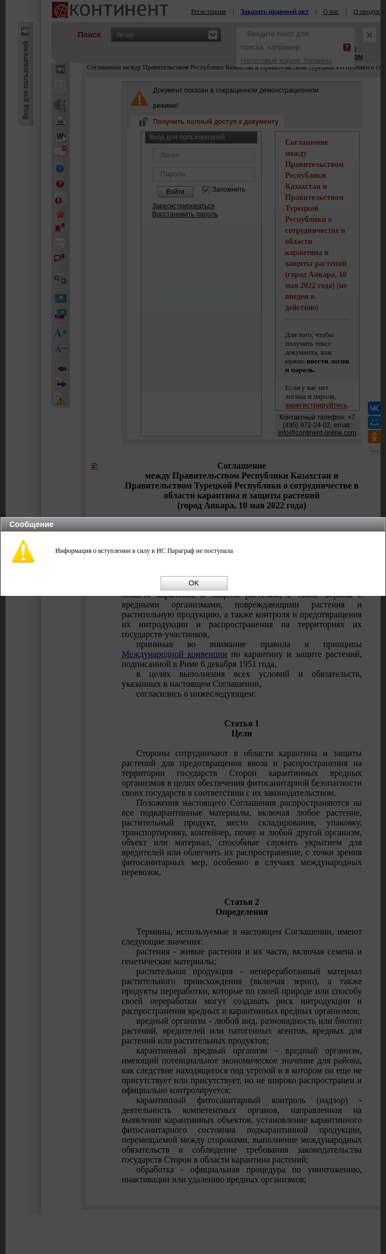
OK (194, 583)
